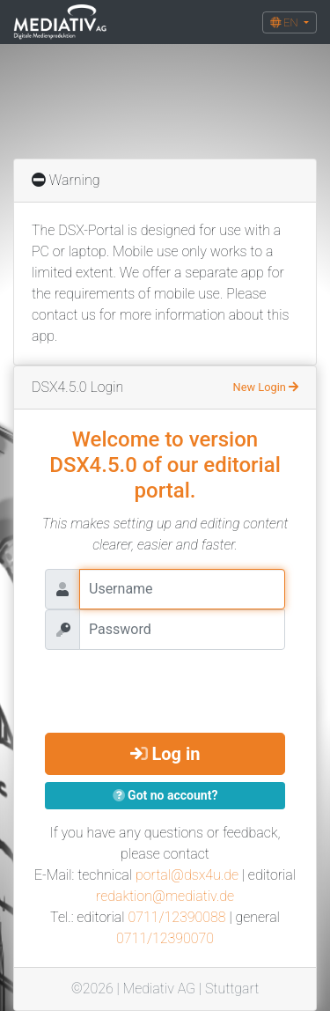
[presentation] (178, 684)
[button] (289, 22)
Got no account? (165, 795)
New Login (265, 387)
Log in (165, 753)
